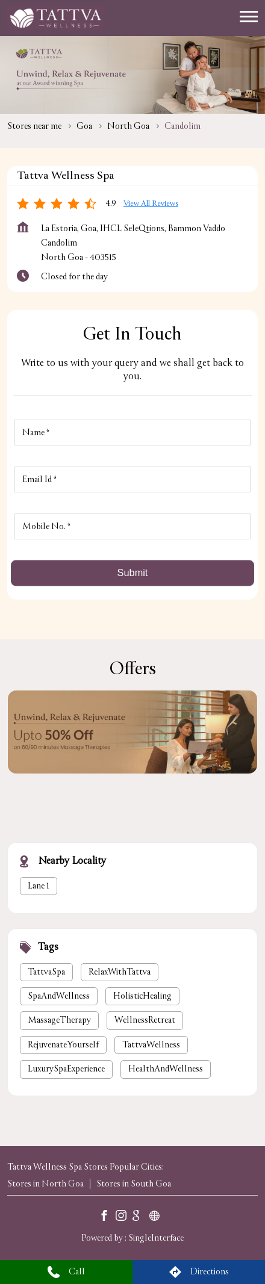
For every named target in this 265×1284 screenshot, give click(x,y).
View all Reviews (150, 203)
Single (156, 1238)
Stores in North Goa (45, 1184)
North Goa (128, 126)
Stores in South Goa (133, 1184)
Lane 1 (38, 885)
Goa (84, 126)
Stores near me (34, 126)
